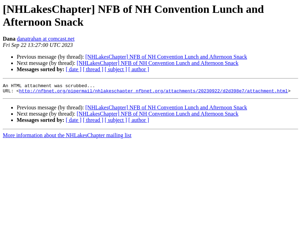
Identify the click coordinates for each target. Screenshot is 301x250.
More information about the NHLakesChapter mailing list (67, 137)
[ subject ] (116, 69)
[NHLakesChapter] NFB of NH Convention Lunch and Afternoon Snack (166, 57)
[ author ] (138, 69)
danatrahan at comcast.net (45, 39)
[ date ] (73, 69)
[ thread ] (93, 69)
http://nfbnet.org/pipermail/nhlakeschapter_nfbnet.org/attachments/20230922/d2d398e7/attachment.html (153, 93)
